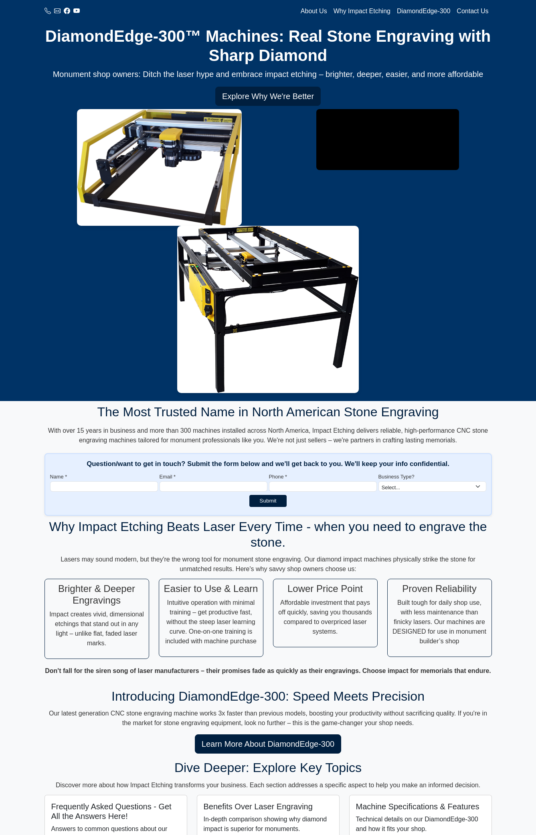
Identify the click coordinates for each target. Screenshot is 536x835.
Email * (168, 477)
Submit (267, 501)
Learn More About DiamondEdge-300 (268, 744)
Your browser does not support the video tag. (387, 139)
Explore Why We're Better (268, 96)
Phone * (278, 477)
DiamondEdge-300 (423, 11)
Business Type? (396, 477)
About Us (314, 11)
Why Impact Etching (362, 11)
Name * (58, 477)
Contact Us (472, 11)
